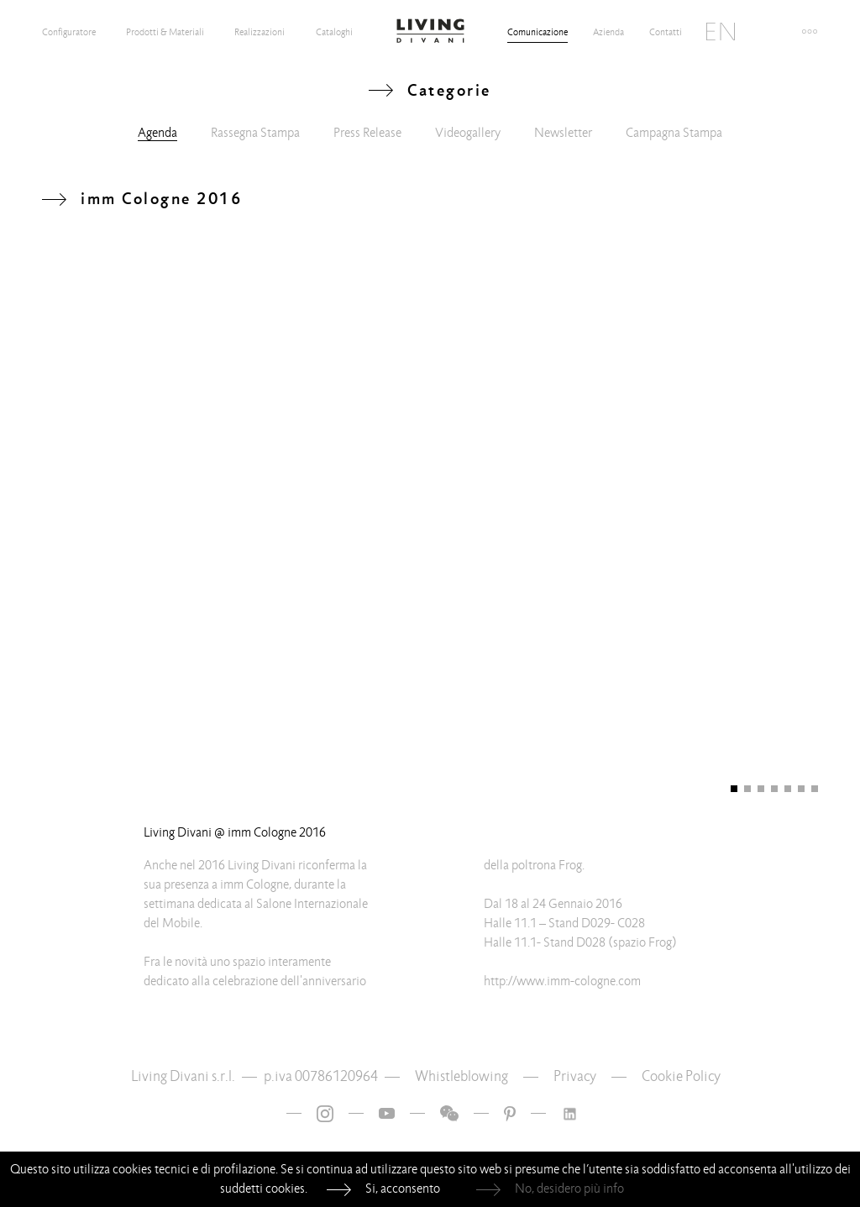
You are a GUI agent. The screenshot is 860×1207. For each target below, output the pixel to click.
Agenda (157, 132)
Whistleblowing (461, 1076)
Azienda (608, 32)
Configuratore (69, 32)
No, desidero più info (569, 1188)
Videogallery (468, 132)
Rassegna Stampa (255, 132)
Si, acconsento (402, 1188)
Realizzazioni (259, 32)
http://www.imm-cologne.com (562, 981)
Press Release (367, 132)
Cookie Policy (681, 1076)
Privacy (574, 1076)
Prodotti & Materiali (165, 32)
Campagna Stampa (674, 132)
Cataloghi (334, 32)
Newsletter (563, 132)
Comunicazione (537, 32)
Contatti (665, 32)
